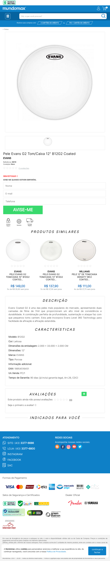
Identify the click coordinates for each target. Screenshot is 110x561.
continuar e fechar (97, 551)
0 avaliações (24, 168)
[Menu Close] (7, 16)
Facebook (14, 459)
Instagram (15, 454)
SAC (10, 465)
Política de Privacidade (56, 551)
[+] (84, 394)
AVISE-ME (23, 209)
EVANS (7, 158)
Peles (6, 29)
